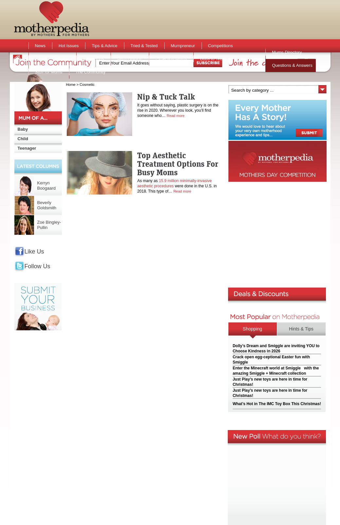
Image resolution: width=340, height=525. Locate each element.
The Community (91, 71)
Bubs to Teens (213, 58)
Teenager (27, 148)
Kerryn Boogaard (46, 185)
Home (70, 84)
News (40, 45)
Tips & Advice (104, 45)
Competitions (220, 45)
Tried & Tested (144, 45)
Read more (175, 116)
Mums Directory (287, 52)
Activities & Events (52, 58)
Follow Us (37, 266)
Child (23, 138)
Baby (23, 129)
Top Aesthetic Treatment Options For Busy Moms (177, 163)
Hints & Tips (301, 328)
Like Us (34, 251)
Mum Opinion (129, 58)
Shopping (252, 328)
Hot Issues (69, 45)
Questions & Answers (292, 65)
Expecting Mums (171, 58)
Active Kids (93, 58)
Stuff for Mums (49, 71)
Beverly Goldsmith (47, 205)
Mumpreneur (183, 45)
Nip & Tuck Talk (166, 97)
